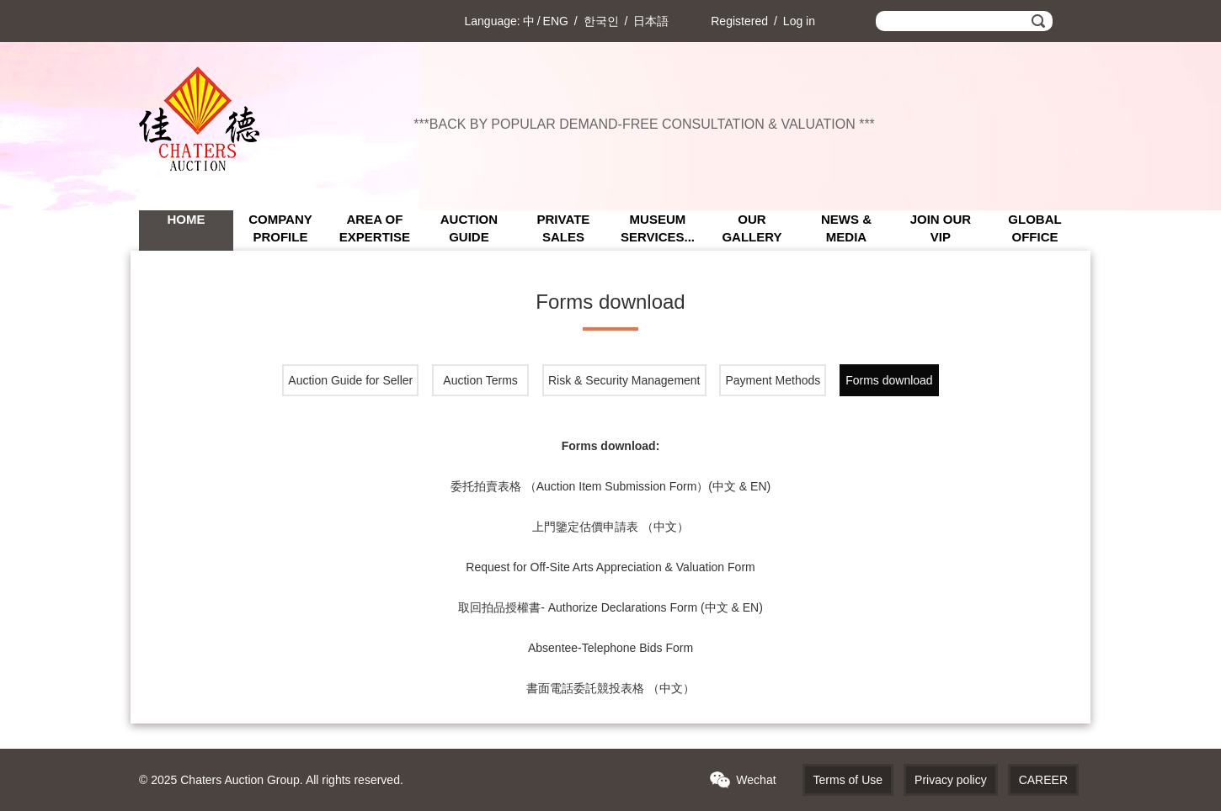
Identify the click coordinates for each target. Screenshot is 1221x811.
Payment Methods (772, 380)
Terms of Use (847, 780)
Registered (739, 21)
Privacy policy (950, 780)
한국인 (601, 21)
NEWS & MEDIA (846, 228)
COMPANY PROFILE (280, 228)
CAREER (1043, 780)
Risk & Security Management (624, 380)
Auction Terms (480, 380)
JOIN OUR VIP (941, 228)
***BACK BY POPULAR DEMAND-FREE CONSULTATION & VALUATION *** (644, 124)
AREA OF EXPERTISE (374, 228)
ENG (555, 21)
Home (186, 219)
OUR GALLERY (751, 228)
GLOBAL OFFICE (1034, 228)
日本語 (651, 21)
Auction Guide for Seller (350, 380)
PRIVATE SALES (563, 228)
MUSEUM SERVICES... (658, 228)
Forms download (889, 380)
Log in (799, 21)
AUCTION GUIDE (469, 228)
